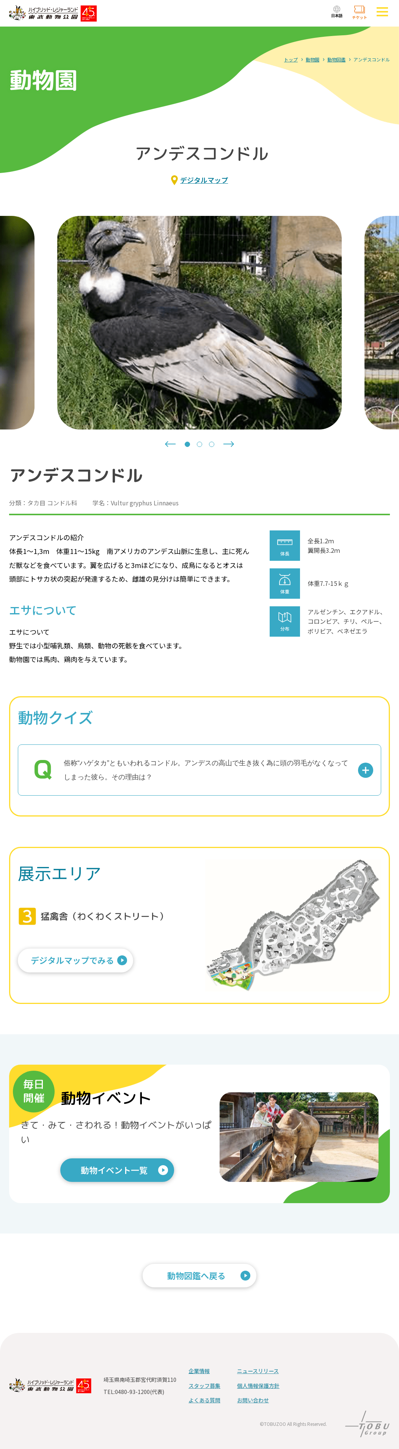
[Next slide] (228, 444)
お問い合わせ (253, 1400)
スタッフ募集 (204, 1385)
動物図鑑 (336, 59)
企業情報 (199, 1371)
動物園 (312, 59)
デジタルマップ (204, 180)
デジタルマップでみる (77, 963)
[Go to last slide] (170, 444)
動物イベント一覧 (114, 1170)
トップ (291, 59)
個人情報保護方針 (258, 1385)
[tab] (187, 444)
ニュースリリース (258, 1371)
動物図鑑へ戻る (196, 1275)
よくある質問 (204, 1400)
